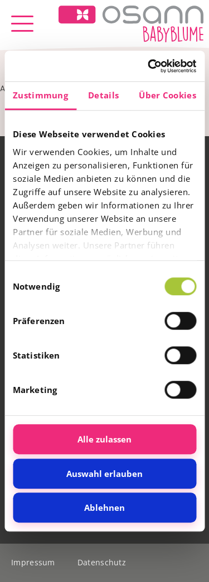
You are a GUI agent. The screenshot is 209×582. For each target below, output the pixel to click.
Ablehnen (104, 507)
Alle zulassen (104, 439)
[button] (22, 24)
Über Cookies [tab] (167, 95)
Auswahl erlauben (104, 473)
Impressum (33, 562)
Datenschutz (101, 562)
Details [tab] (103, 95)
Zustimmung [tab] (40, 95)
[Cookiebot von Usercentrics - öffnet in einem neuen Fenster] (148, 66)
